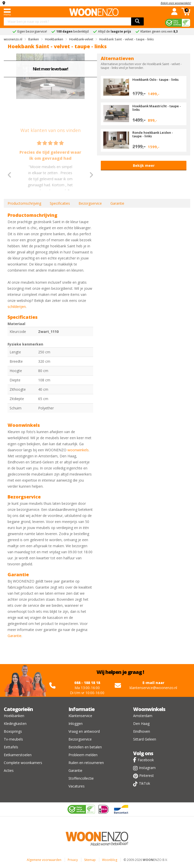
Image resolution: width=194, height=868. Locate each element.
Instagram (147, 767)
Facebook (146, 759)
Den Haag (141, 723)
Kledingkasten (15, 723)
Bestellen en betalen (85, 747)
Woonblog (109, 860)
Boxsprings (13, 731)
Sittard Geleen (144, 739)
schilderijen (17, 306)
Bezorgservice (90, 203)
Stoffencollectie (81, 778)
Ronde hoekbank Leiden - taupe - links (152, 134)
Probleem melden (83, 754)
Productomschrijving (24, 203)
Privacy (73, 860)
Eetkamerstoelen (18, 754)
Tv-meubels (13, 739)
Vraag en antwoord (84, 731)
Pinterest (146, 775)
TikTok (144, 783)
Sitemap (90, 860)
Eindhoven (141, 731)
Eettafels (11, 747)
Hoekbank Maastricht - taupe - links (156, 108)
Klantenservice (80, 715)
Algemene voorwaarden (44, 860)
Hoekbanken (14, 715)
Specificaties (60, 203)
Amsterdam (142, 715)
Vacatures (76, 786)
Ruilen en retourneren (86, 762)
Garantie (117, 203)
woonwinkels (78, 450)
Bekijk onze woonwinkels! (176, 3)
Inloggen (75, 723)
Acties (9, 770)
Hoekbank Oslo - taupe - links (155, 79)
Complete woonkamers (23, 762)
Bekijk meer (144, 165)
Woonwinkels (149, 709)
